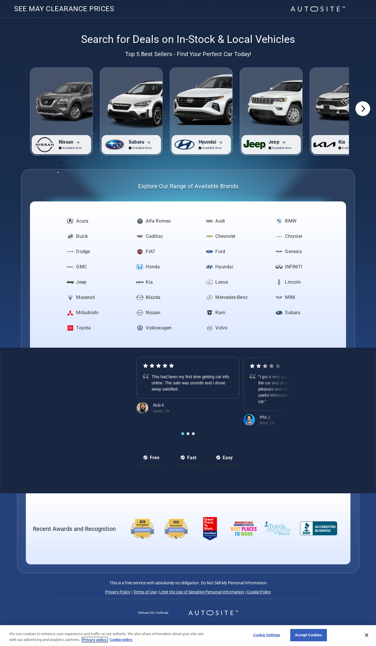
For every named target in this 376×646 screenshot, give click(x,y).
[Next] (362, 108)
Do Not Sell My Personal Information (233, 583)
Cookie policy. (121, 639)
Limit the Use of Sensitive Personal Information (201, 592)
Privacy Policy (117, 592)
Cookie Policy (259, 592)
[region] (188, 635)
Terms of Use (145, 592)
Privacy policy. (95, 639)
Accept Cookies (308, 635)
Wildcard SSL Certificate (153, 612)
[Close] (366, 635)
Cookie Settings (266, 635)
